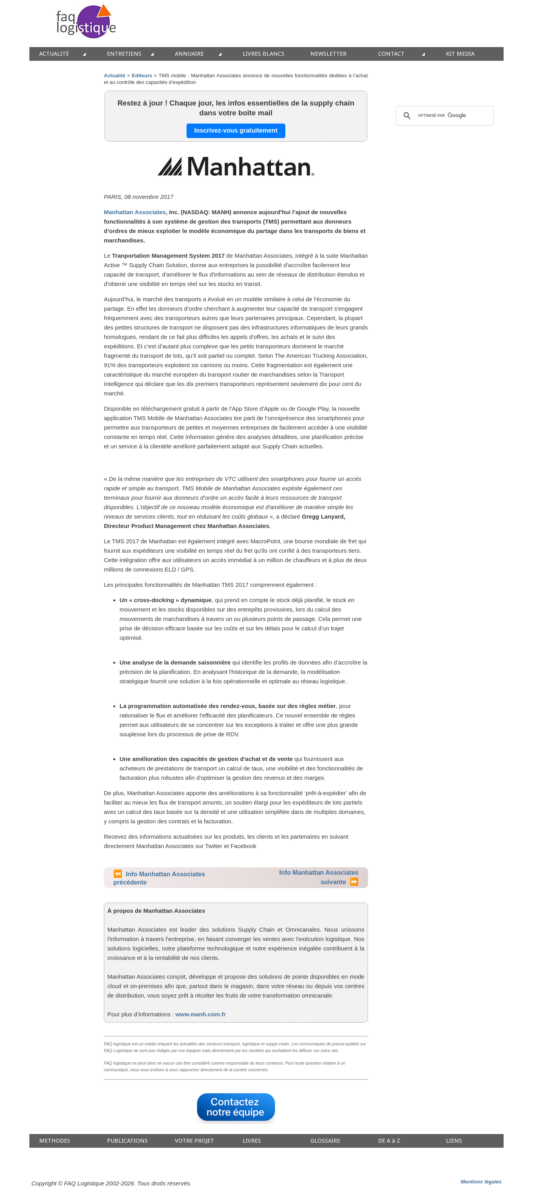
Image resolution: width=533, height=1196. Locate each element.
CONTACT (391, 54)
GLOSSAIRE (325, 1141)
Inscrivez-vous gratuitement (236, 130)
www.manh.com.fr (200, 1014)
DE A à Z (389, 1141)
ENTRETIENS (124, 54)
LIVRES (252, 1141)
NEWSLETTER (328, 54)
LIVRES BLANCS (264, 54)
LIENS (454, 1141)
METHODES (54, 1141)
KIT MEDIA (460, 54)
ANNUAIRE (189, 54)
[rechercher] (443, 115)
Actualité (114, 75)
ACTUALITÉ (54, 54)
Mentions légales (481, 1182)
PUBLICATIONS (127, 1141)
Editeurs (142, 75)
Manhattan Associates (135, 212)
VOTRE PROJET (194, 1141)
